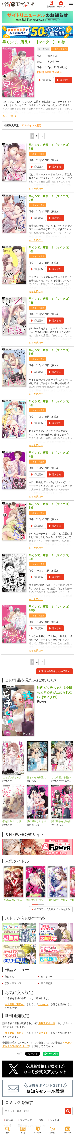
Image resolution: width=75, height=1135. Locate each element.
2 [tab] (41, 904)
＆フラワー (53, 61)
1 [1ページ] (32, 136)
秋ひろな (52, 55)
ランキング (26, 1120)
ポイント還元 (61, 49)
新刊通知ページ (46, 1023)
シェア (19, 1053)
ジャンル (55, 1120)
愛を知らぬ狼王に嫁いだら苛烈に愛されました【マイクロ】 (37, 777)
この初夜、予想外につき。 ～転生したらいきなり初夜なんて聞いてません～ (62, 777)
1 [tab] (35, 904)
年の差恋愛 (47, 983)
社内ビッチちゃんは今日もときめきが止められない (13, 777)
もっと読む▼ (9, 116)
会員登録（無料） (14, 1004)
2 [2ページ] (37, 136)
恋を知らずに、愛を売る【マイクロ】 (13, 821)
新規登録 (51, 4)
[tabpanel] (13, 884)
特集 (41, 1120)
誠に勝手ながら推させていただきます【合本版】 (37, 821)
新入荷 (9, 1120)
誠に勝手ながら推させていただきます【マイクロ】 (62, 821)
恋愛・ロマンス (13, 983)
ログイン (61, 4)
